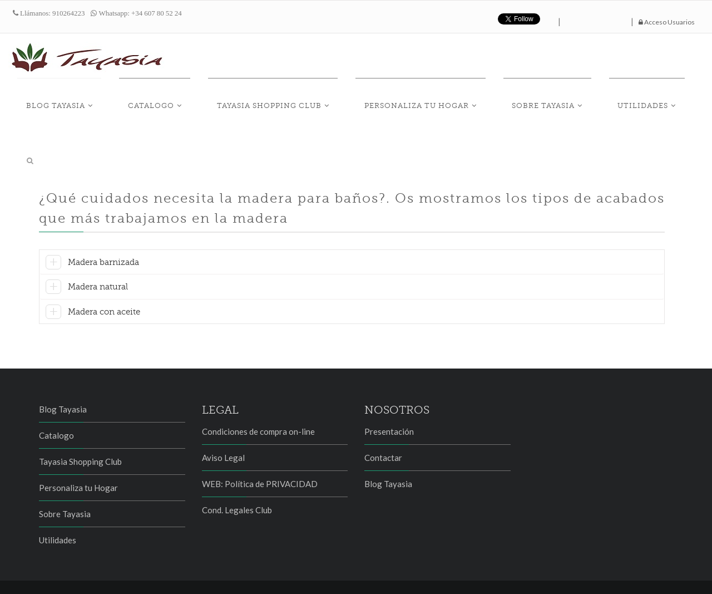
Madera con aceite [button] (104, 280)
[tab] (352, 232)
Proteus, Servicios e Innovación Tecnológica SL (163, 576)
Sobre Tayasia (550, 101)
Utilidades (632, 101)
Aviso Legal (223, 426)
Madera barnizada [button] (103, 230)
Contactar (383, 426)
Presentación (389, 400)
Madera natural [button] (98, 255)
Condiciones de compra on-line (258, 400)
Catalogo (209, 101)
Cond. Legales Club (237, 479)
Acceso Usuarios (667, 22)
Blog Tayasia (131, 101)
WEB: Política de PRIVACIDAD (260, 453)
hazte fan (595, 18)
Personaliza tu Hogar (440, 101)
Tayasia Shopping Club (310, 101)
